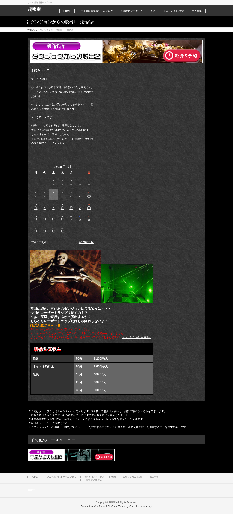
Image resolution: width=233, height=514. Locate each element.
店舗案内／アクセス (94, 476)
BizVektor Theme (117, 506)
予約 (113, 476)
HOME (34, 476)
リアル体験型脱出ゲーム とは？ (61, 476)
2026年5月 (86, 242)
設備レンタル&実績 (132, 476)
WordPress (99, 506)
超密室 (34, 9)
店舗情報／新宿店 (93, 480)
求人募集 (154, 476)
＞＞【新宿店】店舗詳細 (136, 337)
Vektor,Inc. (134, 506)
